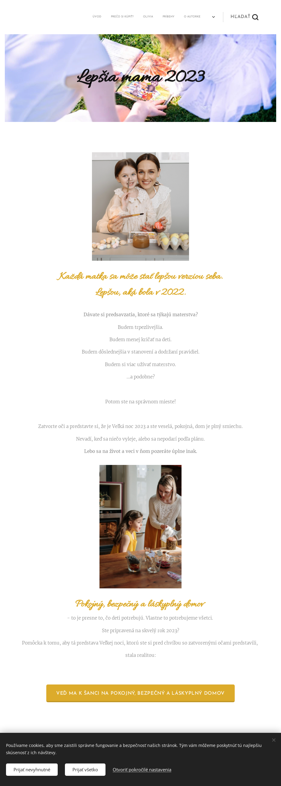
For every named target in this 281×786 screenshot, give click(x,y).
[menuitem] (38, 17)
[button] (244, 17)
